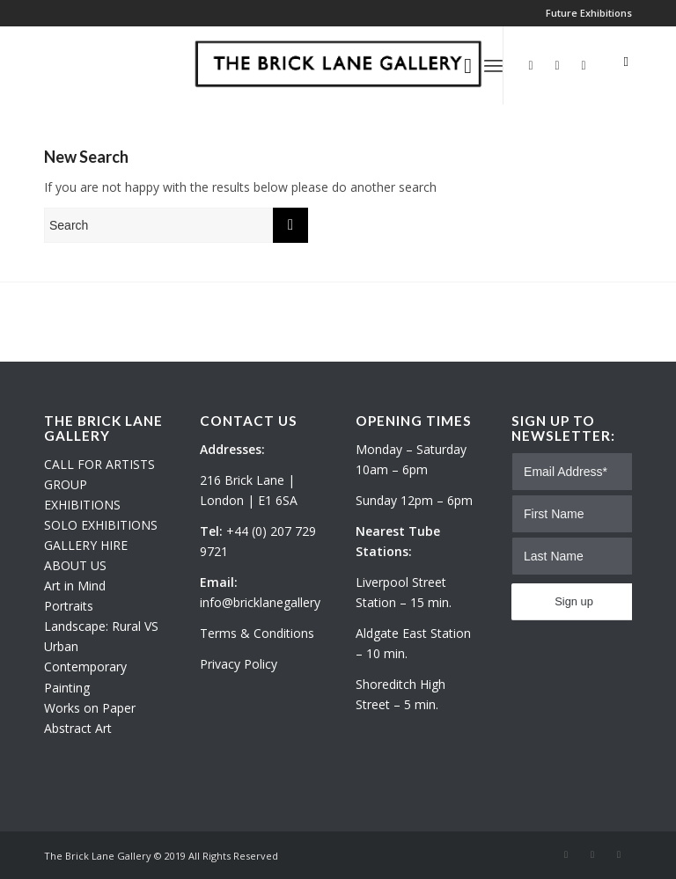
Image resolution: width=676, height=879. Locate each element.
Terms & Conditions (257, 633)
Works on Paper (90, 708)
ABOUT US (75, 565)
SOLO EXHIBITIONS (101, 524)
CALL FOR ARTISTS (99, 464)
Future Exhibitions (589, 12)
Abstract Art (78, 728)
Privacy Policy (238, 664)
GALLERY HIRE (86, 545)
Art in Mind (75, 585)
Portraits (68, 605)
